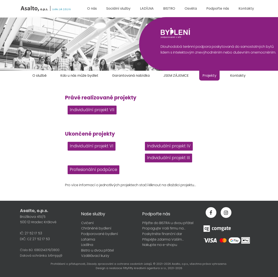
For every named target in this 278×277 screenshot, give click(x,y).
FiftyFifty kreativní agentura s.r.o (144, 268)
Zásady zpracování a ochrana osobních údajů (119, 264)
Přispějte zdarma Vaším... (163, 239)
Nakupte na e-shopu (159, 244)
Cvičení (87, 222)
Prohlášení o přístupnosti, (68, 264)
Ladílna (87, 244)
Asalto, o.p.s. (180, 264)
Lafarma (88, 239)
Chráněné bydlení (96, 228)
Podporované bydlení (99, 233)
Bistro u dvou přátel (97, 250)
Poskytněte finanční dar (162, 233)
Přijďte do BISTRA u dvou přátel (167, 222)
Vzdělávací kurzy (95, 255)
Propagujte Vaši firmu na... (163, 228)
